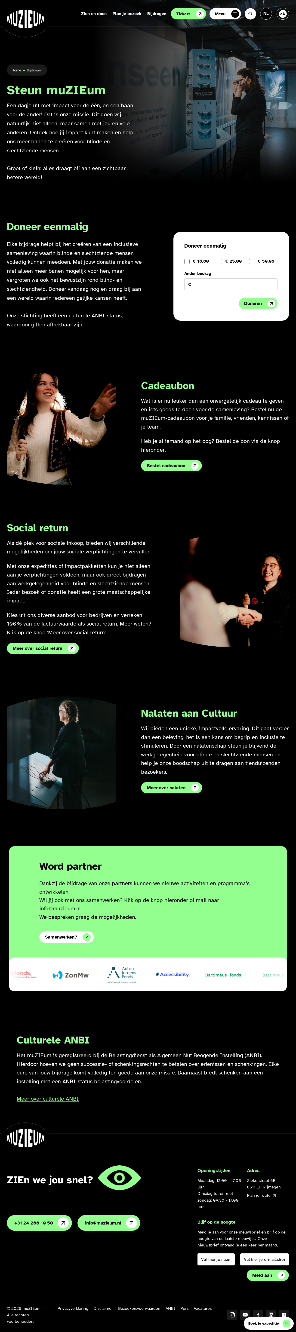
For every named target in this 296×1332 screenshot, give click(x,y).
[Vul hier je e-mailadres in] (264, 1259)
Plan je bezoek (127, 13)
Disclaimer (103, 1308)
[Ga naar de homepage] (25, 19)
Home (16, 70)
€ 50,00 (266, 261)
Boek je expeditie (269, 1323)
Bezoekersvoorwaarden (139, 1308)
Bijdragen (156, 13)
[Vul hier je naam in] (215, 1259)
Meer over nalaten (173, 788)
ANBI (170, 1308)
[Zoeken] (250, 14)
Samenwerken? (68, 937)
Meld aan (268, 1275)
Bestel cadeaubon (173, 466)
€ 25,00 (233, 261)
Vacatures (203, 1308)
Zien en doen (94, 13)
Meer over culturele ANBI (48, 1098)
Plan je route (261, 1195)
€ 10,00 (201, 261)
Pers (184, 1308)
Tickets (190, 14)
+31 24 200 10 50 (41, 1222)
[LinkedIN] (271, 1315)
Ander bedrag (197, 273)
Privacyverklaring (73, 1308)
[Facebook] (258, 1315)
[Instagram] (232, 1315)
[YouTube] (245, 1315)
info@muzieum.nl (60, 908)
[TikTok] (284, 1315)
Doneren (259, 303)
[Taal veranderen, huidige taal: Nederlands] (266, 13)
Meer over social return (44, 648)
